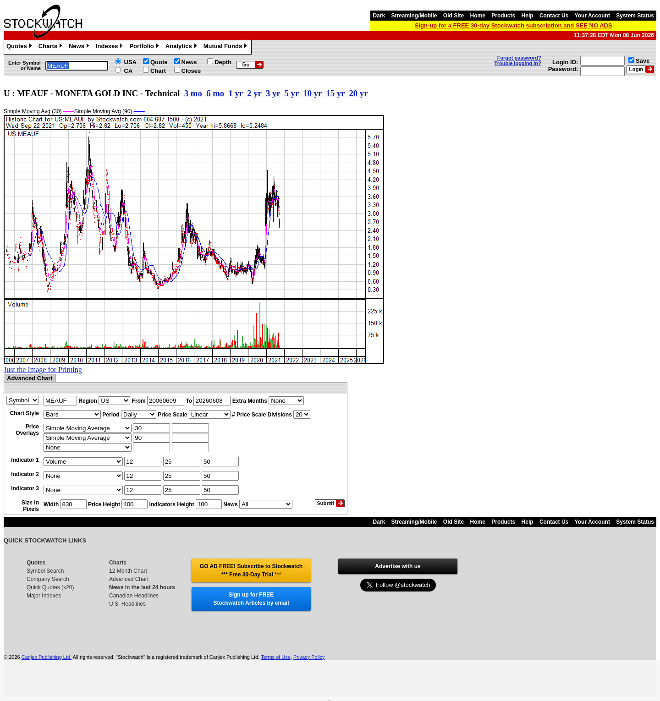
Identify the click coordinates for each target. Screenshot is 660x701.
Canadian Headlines (134, 595)
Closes (191, 70)
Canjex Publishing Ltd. (47, 657)
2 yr (254, 93)
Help (528, 15)
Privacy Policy (308, 657)
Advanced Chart (128, 579)
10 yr (312, 93)
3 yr (273, 93)
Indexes (110, 47)
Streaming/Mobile (414, 15)
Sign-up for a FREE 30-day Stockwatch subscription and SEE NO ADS (513, 25)
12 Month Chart (128, 571)
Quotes (20, 47)
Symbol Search (45, 571)
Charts (51, 47)
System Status (635, 15)
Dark (379, 15)
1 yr (235, 93)
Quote (159, 62)
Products (503, 15)
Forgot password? (519, 57)
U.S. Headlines (127, 604)
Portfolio (144, 47)
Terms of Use (276, 657)
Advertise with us (397, 566)
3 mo (193, 93)
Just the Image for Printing (43, 369)
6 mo (215, 93)
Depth (222, 62)
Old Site (453, 15)
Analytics (182, 47)
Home (477, 15)
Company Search (48, 579)
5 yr (292, 93)
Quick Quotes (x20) (50, 587)
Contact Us (553, 15)
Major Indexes (44, 595)
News (80, 47)
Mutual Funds (226, 47)
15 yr (335, 93)
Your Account (592, 15)
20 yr (358, 93)
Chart (158, 70)
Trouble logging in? (518, 63)
